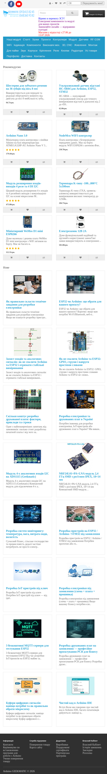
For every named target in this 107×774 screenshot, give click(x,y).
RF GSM (95, 39)
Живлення (80, 45)
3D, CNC (67, 45)
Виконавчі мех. (51, 45)
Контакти (8, 744)
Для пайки (13, 50)
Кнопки (65, 50)
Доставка (26, 56)
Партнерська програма (63, 754)
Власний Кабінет (92, 744)
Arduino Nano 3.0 (16, 135)
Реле (56, 50)
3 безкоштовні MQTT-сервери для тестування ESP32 (27, 647)
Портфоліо (13, 56)
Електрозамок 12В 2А (73, 231)
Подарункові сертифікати (63, 749)
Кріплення (45, 50)
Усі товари (91, 50)
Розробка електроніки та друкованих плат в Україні (76, 418)
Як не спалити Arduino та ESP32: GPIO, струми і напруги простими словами (80, 361)
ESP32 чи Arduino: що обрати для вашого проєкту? (80, 303)
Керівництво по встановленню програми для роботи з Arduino (12, 751)
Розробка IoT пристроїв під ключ (27, 588)
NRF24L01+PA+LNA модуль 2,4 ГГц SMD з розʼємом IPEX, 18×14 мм (79, 476)
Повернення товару (40, 744)
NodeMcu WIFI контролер (75, 135)
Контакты (39, 56)
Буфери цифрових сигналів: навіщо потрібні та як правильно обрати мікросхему (27, 706)
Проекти (46, 39)
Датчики (83, 39)
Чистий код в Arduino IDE (75, 702)
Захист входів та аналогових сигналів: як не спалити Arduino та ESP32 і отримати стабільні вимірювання (26, 363)
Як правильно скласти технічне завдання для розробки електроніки (26, 304)
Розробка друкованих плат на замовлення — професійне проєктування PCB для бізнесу (78, 648)
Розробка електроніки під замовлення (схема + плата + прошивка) (77, 591)
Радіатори (77, 50)
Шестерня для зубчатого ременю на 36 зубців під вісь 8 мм (26, 87)
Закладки (87, 750)
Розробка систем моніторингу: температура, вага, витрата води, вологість (27, 534)
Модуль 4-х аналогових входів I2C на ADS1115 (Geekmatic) (27, 475)
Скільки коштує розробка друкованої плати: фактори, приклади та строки (23, 419)
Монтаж (92, 45)
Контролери (60, 39)
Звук (23, 50)
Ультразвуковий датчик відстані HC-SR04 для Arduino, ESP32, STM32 (79, 88)
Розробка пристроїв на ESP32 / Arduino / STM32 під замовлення (79, 532)
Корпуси (32, 50)
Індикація (19, 45)
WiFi (9, 45)
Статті (26, 39)
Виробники (62, 744)
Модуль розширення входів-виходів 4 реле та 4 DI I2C (23, 185)
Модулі (73, 39)
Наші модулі (14, 39)
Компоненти (34, 45)
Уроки (35, 39)
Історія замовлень (92, 747)
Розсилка (87, 753)
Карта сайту (36, 747)
